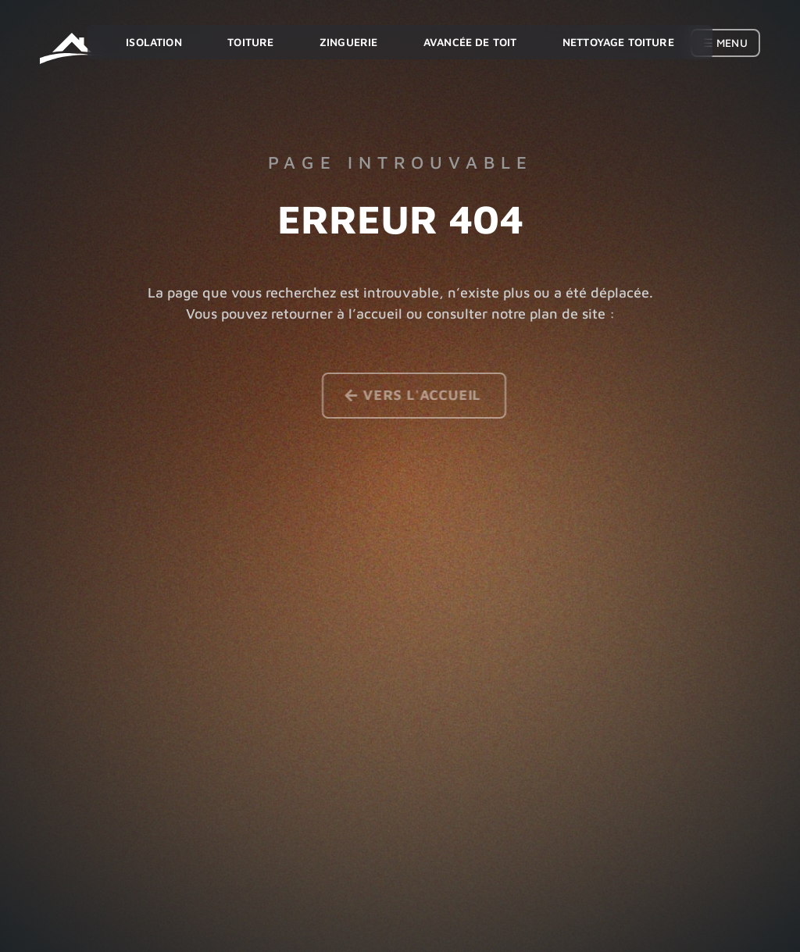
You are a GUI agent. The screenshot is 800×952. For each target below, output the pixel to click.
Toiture (250, 41)
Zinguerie (348, 41)
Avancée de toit (469, 41)
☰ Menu (725, 42)
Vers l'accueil (426, 395)
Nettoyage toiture (618, 41)
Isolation (153, 41)
